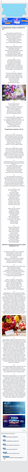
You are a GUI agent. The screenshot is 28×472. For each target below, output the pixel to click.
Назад (24, 430)
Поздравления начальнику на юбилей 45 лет (11, 445)
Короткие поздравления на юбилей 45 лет (11, 441)
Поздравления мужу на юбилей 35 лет (10, 449)
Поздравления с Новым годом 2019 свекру (11, 453)
